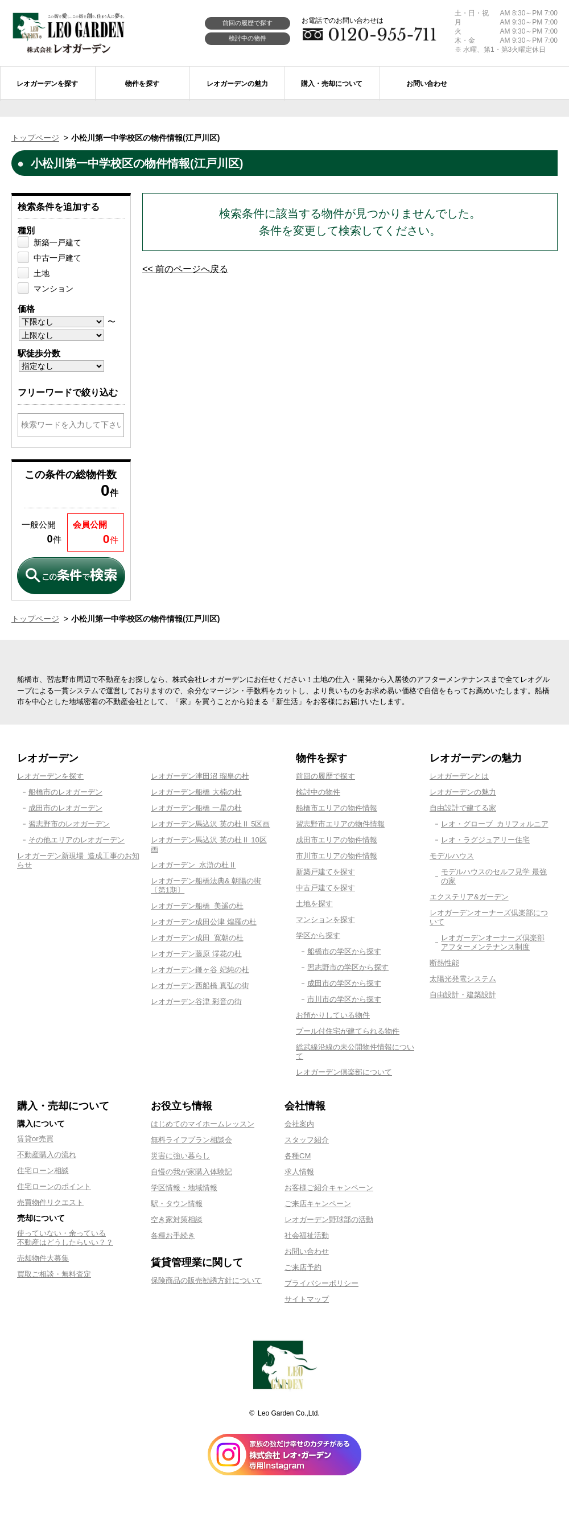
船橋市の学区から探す (344, 951)
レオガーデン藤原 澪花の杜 (196, 953)
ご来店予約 (302, 1267)
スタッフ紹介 (306, 1140)
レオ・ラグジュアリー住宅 (485, 840)
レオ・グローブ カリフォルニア (495, 824)
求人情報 (299, 1171)
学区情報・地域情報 (184, 1187)
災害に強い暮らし (180, 1155)
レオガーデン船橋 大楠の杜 (196, 792)
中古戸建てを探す (325, 887)
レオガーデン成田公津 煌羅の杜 (204, 922)
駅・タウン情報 (177, 1203)
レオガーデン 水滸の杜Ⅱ (193, 865)
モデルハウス (452, 856)
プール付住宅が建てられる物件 (347, 1031)
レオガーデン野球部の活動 (328, 1219)
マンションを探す (325, 919)
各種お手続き (173, 1235)
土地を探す (314, 903)
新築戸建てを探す (325, 871)
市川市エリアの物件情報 (336, 856)
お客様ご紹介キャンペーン (328, 1187)
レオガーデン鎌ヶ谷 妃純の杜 (200, 969)
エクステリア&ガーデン (469, 896)
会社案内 (299, 1124)
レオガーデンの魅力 (463, 792)
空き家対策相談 (177, 1219)
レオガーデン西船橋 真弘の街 (200, 985)
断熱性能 (444, 963)
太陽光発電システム (463, 978)
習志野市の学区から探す (348, 967)
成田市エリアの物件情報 (336, 840)
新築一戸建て (57, 242)
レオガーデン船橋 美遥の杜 (197, 906)
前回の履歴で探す (247, 22)
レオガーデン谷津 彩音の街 (196, 1001)
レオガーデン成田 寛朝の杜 (197, 937)
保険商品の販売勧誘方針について (206, 1280)
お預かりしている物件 (333, 1015)
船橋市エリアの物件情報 (336, 808)
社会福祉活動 (306, 1235)
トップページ (35, 137)
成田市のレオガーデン (65, 808)
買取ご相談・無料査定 (54, 1274)
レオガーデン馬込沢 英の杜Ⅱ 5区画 (210, 824)
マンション (53, 288)
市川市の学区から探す (344, 999)
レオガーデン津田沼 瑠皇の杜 (200, 776)
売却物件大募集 (43, 1258)
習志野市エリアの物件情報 (340, 824)
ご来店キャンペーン (317, 1203)
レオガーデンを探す (50, 776)
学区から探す (318, 935)
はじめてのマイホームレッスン (202, 1124)
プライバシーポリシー (321, 1283)
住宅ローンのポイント (54, 1186)
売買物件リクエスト (50, 1202)
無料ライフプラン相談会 (191, 1140)
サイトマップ (306, 1299)
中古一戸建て (57, 257)
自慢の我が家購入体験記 (191, 1171)
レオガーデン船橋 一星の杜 (196, 808)
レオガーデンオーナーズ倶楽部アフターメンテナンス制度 (493, 942)
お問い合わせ (306, 1251)
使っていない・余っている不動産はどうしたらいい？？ (65, 1238)
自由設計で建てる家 (463, 808)
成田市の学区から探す (344, 983)
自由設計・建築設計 (463, 994)
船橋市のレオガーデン (65, 792)
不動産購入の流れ (46, 1154)
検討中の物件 (247, 38)
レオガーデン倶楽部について (344, 1072)
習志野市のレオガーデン (69, 824)
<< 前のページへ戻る (185, 269)
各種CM (297, 1155)
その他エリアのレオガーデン (76, 840)
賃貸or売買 (35, 1138)
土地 (42, 273)
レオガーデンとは (459, 776)
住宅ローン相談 (43, 1170)
